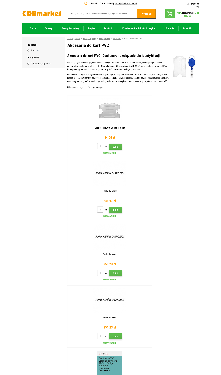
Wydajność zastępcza (77, 346)
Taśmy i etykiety (89, 38)
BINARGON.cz (193, 361)
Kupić (95, 147)
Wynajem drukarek (75, 342)
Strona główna (73, 38)
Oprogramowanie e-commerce (174, 361)
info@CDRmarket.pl (126, 3)
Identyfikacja (104, 38)
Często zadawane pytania (79, 319)
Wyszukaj (146, 13)
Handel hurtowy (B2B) (77, 315)
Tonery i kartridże (130, 371)
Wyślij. (184, 282)
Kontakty (72, 302)
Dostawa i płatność (76, 310)
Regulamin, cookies (76, 328)
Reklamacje (73, 324)
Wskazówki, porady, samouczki (81, 306)
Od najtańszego (95, 87)
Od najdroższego (75, 87)
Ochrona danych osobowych (80, 333)
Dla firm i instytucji (76, 337)
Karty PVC (117, 38)
